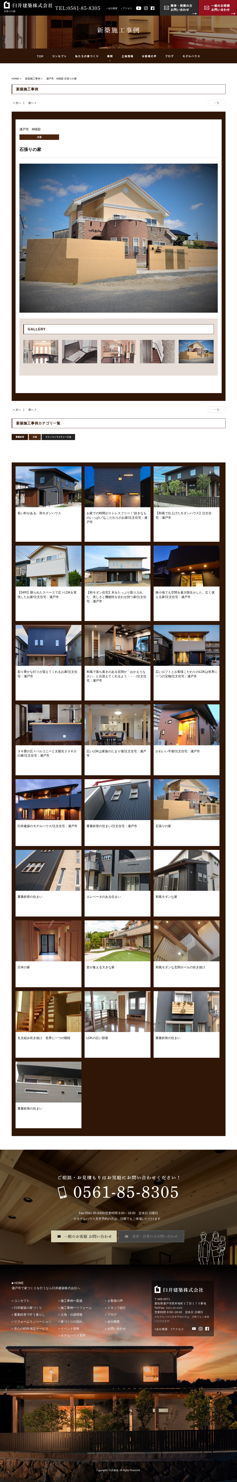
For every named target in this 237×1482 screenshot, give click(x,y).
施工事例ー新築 (71, 1300)
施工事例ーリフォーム (76, 1307)
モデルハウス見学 (73, 1335)
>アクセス (177, 1329)
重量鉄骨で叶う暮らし (29, 1314)
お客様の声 (115, 1300)
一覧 (217, 102)
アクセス (127, 8)
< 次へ (17, 102)
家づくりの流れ (71, 1321)
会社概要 (112, 8)
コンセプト (22, 1300)
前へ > (32, 102)
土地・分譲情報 (71, 1314)
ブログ (112, 1314)
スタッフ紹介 (116, 1307)
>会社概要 (161, 1329)
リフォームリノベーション (32, 1321)
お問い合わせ (116, 1328)
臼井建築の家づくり (28, 1307)
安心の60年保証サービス (31, 1328)
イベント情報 (70, 1328)
